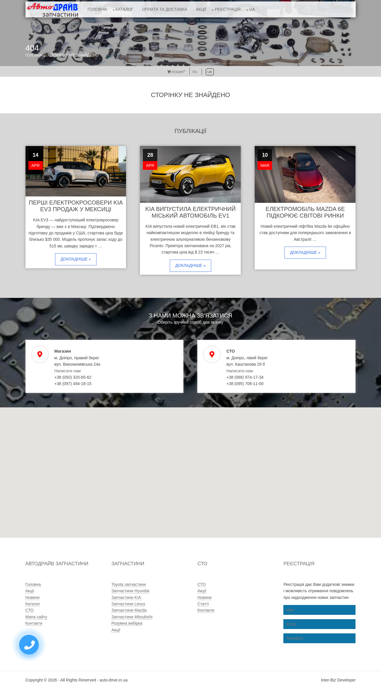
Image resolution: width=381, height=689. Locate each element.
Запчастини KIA (126, 597)
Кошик (176, 72)
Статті (203, 603)
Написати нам (67, 371)
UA (252, 9)
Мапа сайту (36, 617)
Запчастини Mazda (129, 610)
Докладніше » (76, 259)
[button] (174, 494)
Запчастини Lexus (128, 603)
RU (195, 72)
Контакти (33, 623)
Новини (32, 597)
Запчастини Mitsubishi (131, 617)
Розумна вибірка (126, 623)
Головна (97, 9)
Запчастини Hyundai (130, 590)
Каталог (125, 9)
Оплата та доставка (164, 9)
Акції (201, 9)
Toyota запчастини (128, 584)
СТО (29, 610)
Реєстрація (227, 9)
